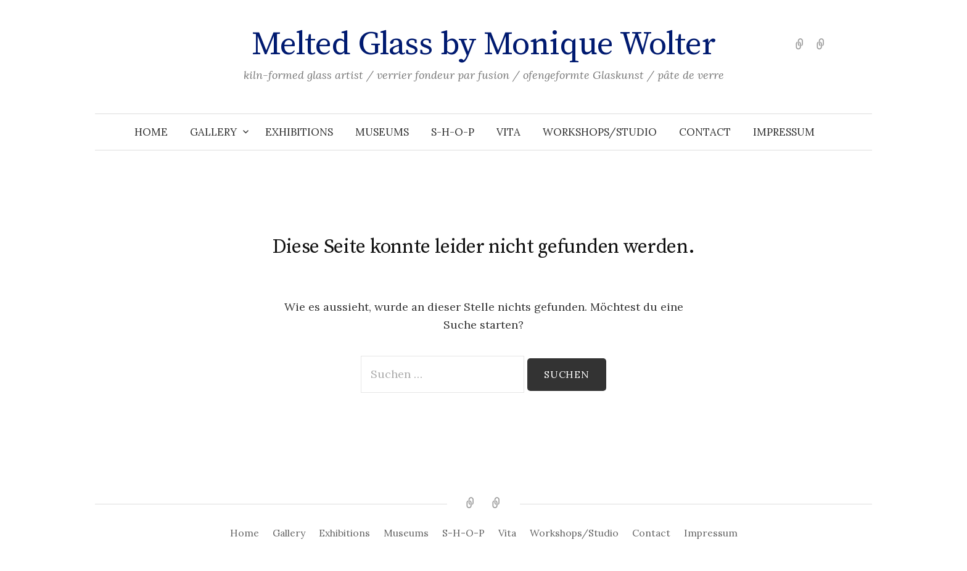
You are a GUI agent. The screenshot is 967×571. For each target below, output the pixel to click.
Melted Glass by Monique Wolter (484, 44)
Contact (705, 132)
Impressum (784, 132)
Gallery (213, 132)
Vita (508, 132)
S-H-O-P (452, 132)
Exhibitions (299, 132)
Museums (382, 132)
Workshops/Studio (600, 132)
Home (151, 132)
